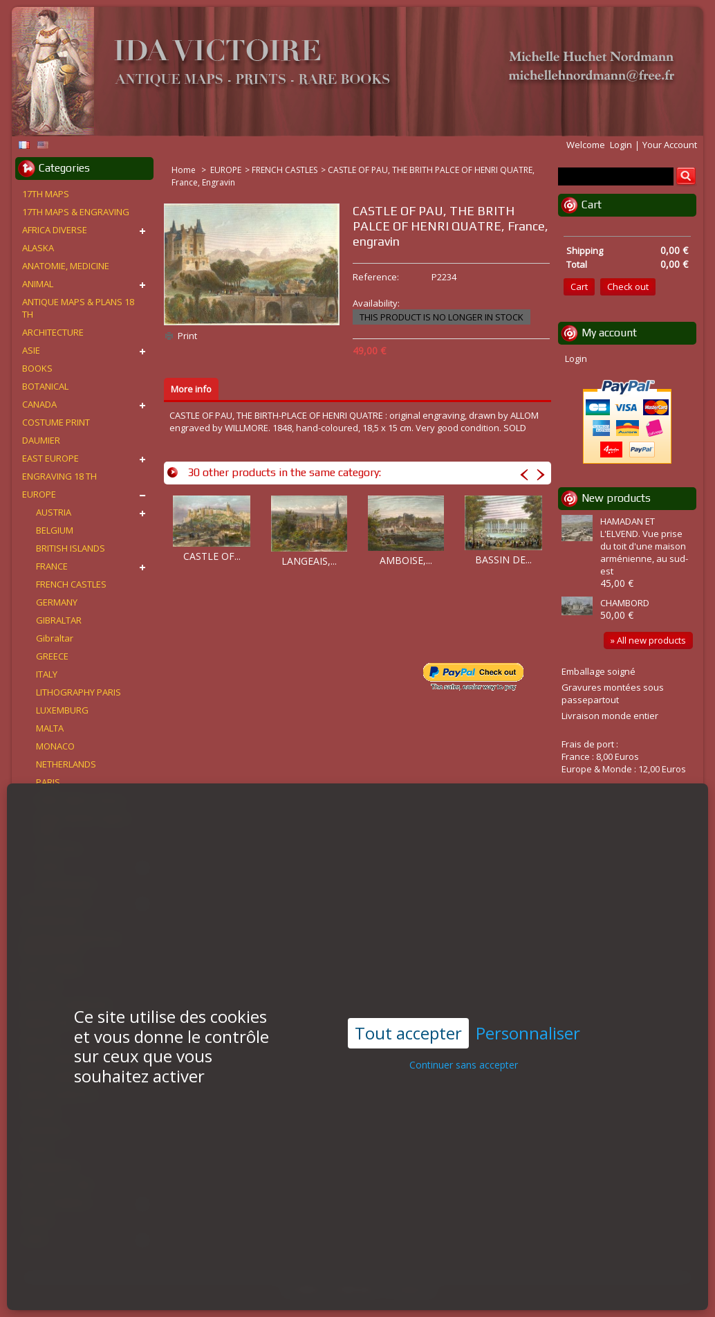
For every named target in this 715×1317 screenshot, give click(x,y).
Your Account (669, 144)
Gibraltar (54, 638)
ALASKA (38, 248)
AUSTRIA (53, 512)
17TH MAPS (45, 194)
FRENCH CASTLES (284, 170)
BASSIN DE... (503, 559)
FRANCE (52, 566)
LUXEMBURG (62, 710)
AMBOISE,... (406, 560)
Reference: (376, 277)
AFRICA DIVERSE (54, 230)
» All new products (648, 640)
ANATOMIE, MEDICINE (65, 266)
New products (616, 498)
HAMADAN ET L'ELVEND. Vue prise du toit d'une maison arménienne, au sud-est (644, 546)
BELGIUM (54, 530)
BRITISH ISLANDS (70, 548)
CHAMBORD (624, 603)
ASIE (31, 350)
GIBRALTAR (59, 620)
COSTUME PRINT (56, 422)
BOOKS (37, 368)
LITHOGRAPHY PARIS (78, 692)
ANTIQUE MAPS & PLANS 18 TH (78, 308)
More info (191, 389)
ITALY (46, 674)
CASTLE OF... (212, 556)
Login (621, 144)
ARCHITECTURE (53, 332)
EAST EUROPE (50, 458)
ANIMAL (37, 284)
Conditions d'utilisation (331, 1290)
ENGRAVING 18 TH (59, 476)
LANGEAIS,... (309, 560)
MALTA (50, 728)
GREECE (52, 656)
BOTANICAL (45, 386)
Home (184, 170)
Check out (628, 286)
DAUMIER (41, 440)
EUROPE (225, 170)
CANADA (39, 404)
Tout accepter (408, 991)
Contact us (412, 1290)
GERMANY (56, 602)
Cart (592, 204)
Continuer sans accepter (463, 1023)
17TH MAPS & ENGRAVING (75, 212)
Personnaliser (528, 992)
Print (187, 335)
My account (609, 332)
